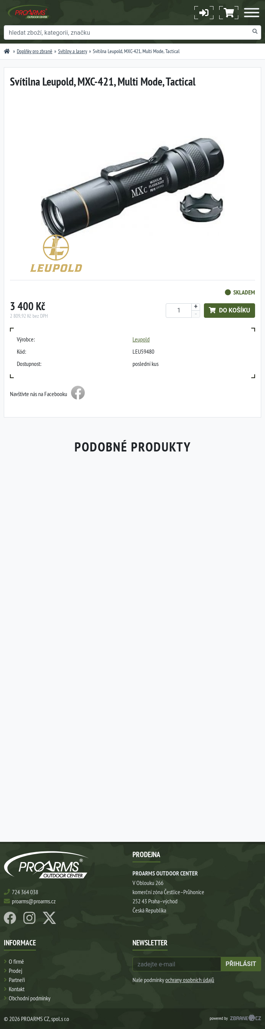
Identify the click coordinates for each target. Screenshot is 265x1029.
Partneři (17, 980)
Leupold (141, 339)
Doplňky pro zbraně (34, 51)
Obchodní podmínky (29, 998)
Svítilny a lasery (72, 51)
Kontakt (16, 989)
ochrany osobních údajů (189, 980)
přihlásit (241, 964)
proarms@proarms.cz (34, 901)
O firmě (16, 961)
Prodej (15, 970)
